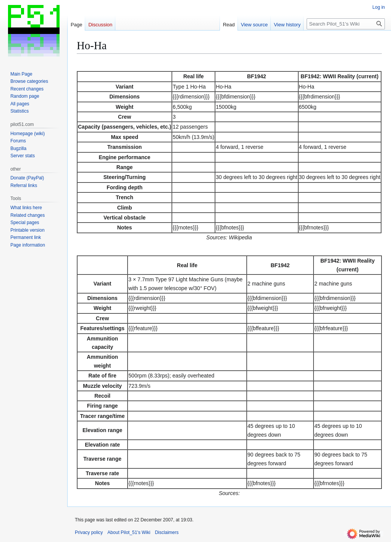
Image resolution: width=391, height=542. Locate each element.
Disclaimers (167, 532)
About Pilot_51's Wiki (128, 532)
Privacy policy (89, 532)
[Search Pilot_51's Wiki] (346, 23)
